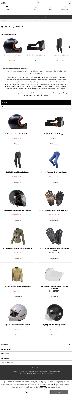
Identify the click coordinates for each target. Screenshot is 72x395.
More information (56, 387)
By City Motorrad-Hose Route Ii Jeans (54, 172)
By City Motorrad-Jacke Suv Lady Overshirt (17, 248)
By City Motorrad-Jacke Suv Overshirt (18, 287)
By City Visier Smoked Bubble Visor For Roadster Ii (54, 287)
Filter (4, 102)
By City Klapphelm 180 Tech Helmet (17, 325)
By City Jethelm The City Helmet (54, 325)
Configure (59, 392)
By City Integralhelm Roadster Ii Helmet (17, 210)
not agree (43, 386)
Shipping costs (28, 371)
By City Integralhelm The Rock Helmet (12, 56)
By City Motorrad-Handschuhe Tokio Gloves (54, 210)
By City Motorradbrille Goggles (36, 55)
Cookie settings (36, 368)
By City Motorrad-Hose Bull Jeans (59, 55)
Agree (27, 392)
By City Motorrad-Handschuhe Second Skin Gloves (54, 249)
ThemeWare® (50, 373)
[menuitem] (65, 8)
